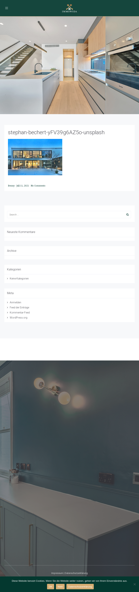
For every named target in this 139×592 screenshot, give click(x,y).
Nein (60, 586)
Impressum (57, 573)
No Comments (38, 185)
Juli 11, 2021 (23, 185)
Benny (11, 185)
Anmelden (15, 302)
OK (50, 586)
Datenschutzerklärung (76, 573)
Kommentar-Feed (20, 312)
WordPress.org (18, 317)
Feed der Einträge (19, 307)
